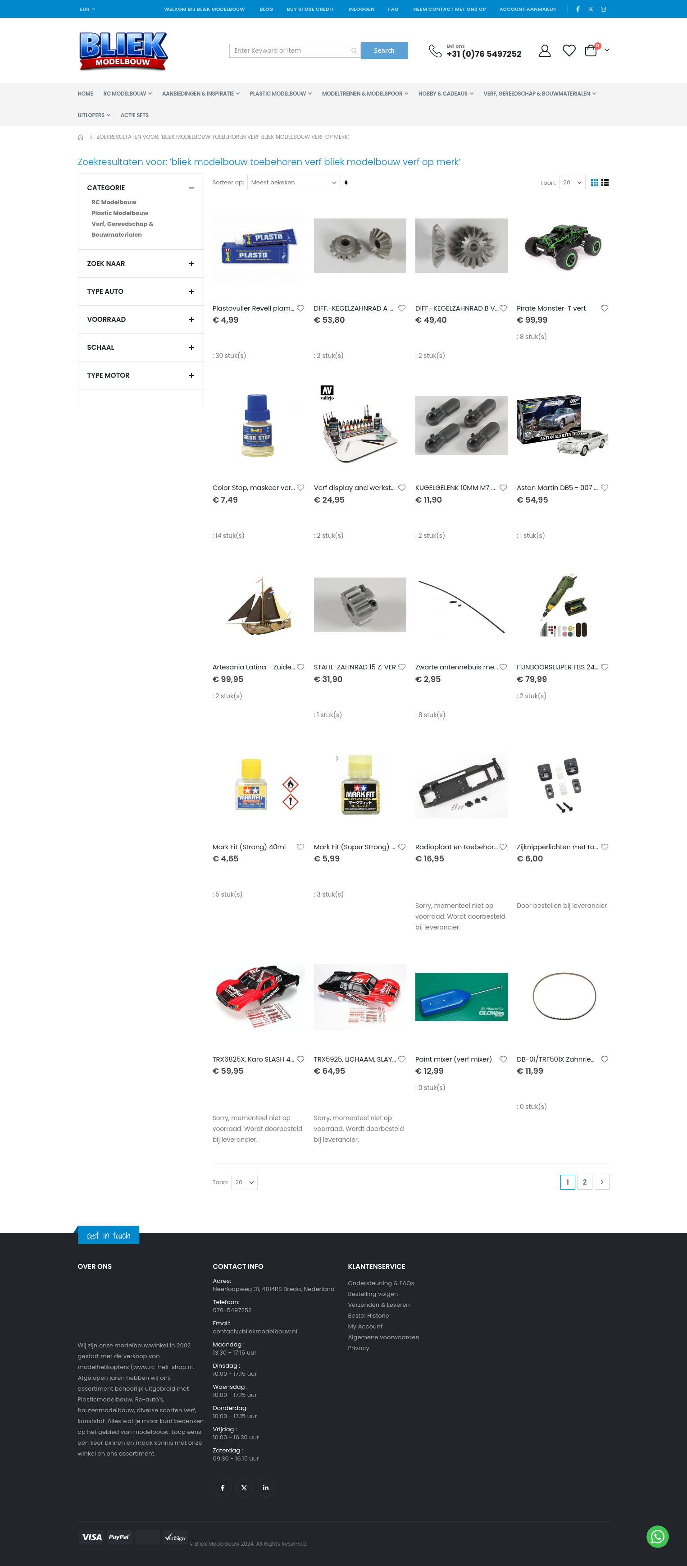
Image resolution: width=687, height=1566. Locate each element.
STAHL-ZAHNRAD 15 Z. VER (355, 667)
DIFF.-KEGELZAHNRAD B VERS (457, 307)
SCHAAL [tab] (141, 347)
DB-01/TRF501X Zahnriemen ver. (559, 1059)
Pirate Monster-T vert (551, 307)
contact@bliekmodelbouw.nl (255, 1331)
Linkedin (266, 1488)
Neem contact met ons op (449, 9)
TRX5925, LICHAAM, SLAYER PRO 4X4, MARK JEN (356, 1059)
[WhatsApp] (657, 1536)
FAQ (393, 9)
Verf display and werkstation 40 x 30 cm (356, 487)
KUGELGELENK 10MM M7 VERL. (457, 487)
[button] (300, 308)
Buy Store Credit (310, 9)
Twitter (244, 1488)
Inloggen (362, 9)
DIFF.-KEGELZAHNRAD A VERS (356, 307)
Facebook (223, 1488)
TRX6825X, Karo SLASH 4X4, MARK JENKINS (254, 1059)
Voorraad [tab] (141, 319)
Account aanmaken (528, 9)
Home (81, 137)
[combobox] (295, 51)
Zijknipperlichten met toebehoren (559, 847)
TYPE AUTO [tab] (141, 291)
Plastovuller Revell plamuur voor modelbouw (254, 307)
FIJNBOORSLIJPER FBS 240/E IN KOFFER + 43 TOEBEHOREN (559, 667)
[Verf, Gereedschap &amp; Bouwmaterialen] (141, 229)
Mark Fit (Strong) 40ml (250, 847)
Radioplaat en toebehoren (457, 847)
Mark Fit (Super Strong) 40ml (356, 847)
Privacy (358, 1348)
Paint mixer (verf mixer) (454, 1059)
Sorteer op (228, 182)
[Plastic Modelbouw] (141, 213)
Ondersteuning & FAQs (381, 1283)
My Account (365, 1326)
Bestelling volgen (373, 1294)
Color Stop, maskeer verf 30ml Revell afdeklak (254, 487)
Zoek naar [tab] (141, 263)
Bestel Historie (368, 1315)
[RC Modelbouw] (141, 202)
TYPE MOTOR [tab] (141, 375)
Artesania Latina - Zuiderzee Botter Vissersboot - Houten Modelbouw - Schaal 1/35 (254, 667)
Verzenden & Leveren (379, 1304)
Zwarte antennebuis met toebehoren (457, 667)
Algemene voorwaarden (383, 1337)
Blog (266, 9)
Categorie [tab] (141, 187)
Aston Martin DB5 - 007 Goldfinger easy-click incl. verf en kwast (559, 487)
